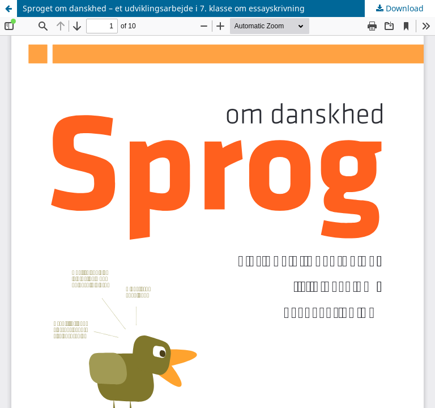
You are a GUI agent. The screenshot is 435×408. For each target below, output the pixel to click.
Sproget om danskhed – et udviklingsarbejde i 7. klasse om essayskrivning (164, 8)
